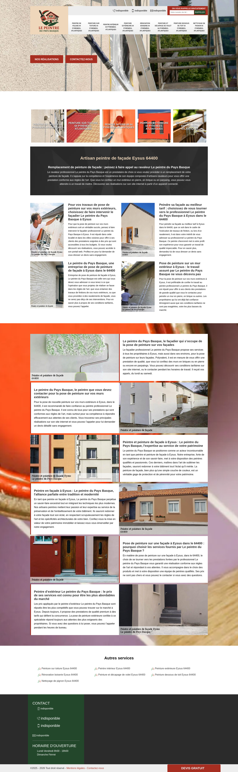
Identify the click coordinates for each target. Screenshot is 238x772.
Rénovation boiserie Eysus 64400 (60, 674)
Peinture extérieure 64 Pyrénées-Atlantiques (128, 27)
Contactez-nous (81, 59)
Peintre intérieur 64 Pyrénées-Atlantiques (110, 27)
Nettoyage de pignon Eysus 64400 (60, 681)
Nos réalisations (47, 59)
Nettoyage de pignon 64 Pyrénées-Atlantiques (199, 27)
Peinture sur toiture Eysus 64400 (59, 668)
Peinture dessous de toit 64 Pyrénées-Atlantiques (181, 27)
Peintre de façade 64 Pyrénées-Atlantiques (76, 27)
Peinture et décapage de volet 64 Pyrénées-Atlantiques (163, 27)
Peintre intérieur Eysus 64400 (114, 668)
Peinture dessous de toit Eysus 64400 (175, 674)
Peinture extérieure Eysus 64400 (172, 668)
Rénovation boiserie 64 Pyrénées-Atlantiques (145, 27)
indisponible (120, 10)
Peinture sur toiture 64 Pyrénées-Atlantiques (93, 27)
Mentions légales (75, 768)
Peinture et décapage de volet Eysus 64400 (121, 674)
